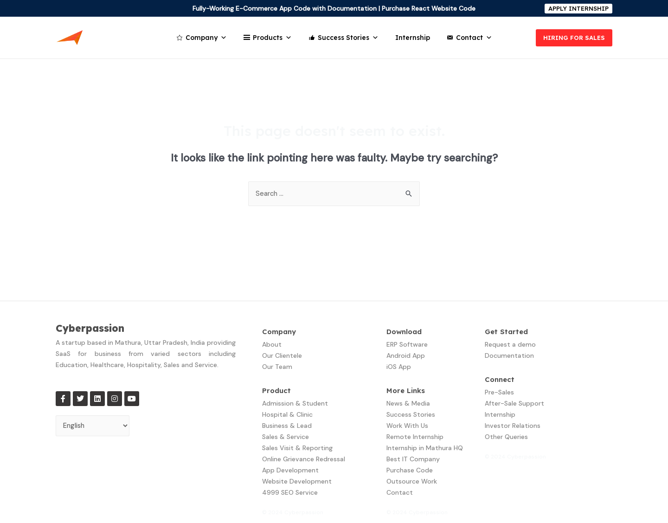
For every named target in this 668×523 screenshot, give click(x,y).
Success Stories (348, 37)
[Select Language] (94, 427)
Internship (412, 37)
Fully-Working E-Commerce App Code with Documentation (285, 8)
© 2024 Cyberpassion (292, 513)
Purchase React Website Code (428, 8)
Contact (474, 37)
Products (272, 37)
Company (206, 37)
